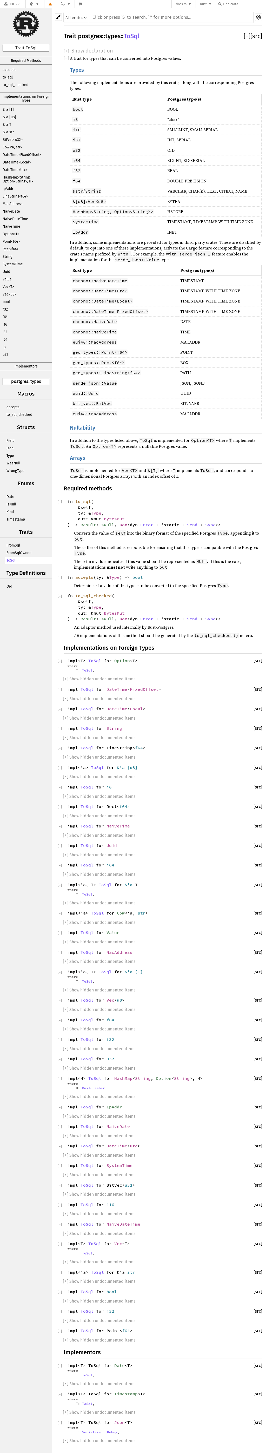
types (35, 381)
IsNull (11, 504)
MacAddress (13, 204)
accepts (9, 70)
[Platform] (65, 4)
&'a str (8, 132)
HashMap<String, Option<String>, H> (18, 179)
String (7, 256)
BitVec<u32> (13, 139)
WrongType (15, 471)
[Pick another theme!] (58, 17)
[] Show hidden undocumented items (99, 678)
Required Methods (26, 60)
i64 (5, 339)
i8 (4, 347)
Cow (121, 913)
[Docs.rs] (12, 4)
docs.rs (181, 4)
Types (77, 70)
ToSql (10, 560)
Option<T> (11, 234)
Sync (210, 524)
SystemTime (13, 264)
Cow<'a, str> (12, 147)
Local (136, 708)
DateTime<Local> (17, 162)
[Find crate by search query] (244, 4)
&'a (130, 884)
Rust (203, 4)
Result (88, 524)
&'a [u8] (9, 117)
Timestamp (15, 519)
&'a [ (123, 767)
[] (247, 36)
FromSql (13, 545)
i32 (5, 332)
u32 (5, 354)
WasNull (13, 463)
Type (10, 455)
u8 (132, 767)
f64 (5, 317)
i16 (5, 324)
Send (192, 524)
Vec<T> (8, 287)
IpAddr (8, 189)
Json (10, 448)
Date (10, 497)
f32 (5, 309)
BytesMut (114, 518)
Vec (110, 1000)
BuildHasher (93, 1088)
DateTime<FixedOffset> (22, 155)
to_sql (8, 77)
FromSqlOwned (18, 553)
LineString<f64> (15, 196)
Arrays (77, 458)
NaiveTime (11, 226)
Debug (112, 1432)
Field (10, 440)
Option (122, 660)
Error (146, 524)
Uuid (6, 271)
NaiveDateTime (15, 219)
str (141, 913)
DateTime (117, 689)
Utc (134, 1145)
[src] (256, 36)
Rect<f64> (10, 249)
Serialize (91, 1432)
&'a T (7, 124)
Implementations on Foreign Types (26, 98)
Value (7, 279)
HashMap (123, 1078)
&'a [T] (8, 109)
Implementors (26, 366)
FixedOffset (144, 689)
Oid (9, 586)
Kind (10, 512)
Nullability (82, 428)
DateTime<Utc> (15, 170)
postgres (19, 381)
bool (6, 302)
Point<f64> (11, 241)
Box (123, 524)
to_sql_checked (15, 85)
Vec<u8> (9, 294)
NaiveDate (11, 211)
